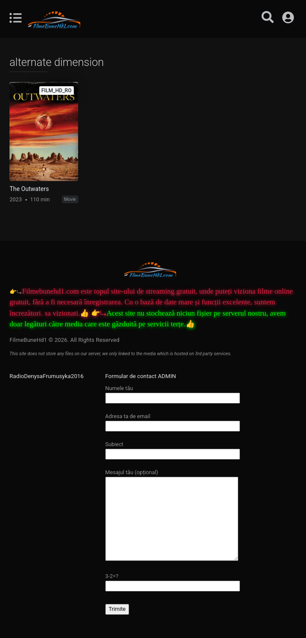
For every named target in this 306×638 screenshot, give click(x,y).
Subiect (172, 449)
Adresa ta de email (172, 421)
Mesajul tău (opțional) (171, 515)
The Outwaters (29, 188)
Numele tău (172, 393)
